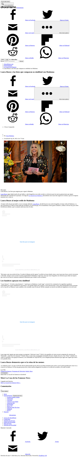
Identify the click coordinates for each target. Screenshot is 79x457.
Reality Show (29, 371)
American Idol (11, 403)
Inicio (5, 394)
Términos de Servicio (9, 420)
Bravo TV (9, 406)
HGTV (9, 410)
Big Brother (10, 404)
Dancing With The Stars (13, 407)
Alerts (2, 59)
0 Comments (4, 373)
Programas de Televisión (18, 371)
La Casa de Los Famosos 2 (36, 195)
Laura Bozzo (4, 194)
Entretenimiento (8, 395)
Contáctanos (7, 419)
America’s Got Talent (12, 401)
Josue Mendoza (10, 136)
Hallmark (9, 409)
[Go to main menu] (5, 1)
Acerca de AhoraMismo (10, 418)
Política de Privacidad (9, 422)
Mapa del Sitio (7, 423)
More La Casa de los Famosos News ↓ (11, 382)
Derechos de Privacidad (10, 425)
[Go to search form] (7, 4)
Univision (9, 400)
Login (7, 59)
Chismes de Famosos (6, 371)
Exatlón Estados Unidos (13, 397)
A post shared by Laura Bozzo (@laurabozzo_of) (27, 269)
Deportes (6, 412)
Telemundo (10, 398)
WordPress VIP (43, 455)
